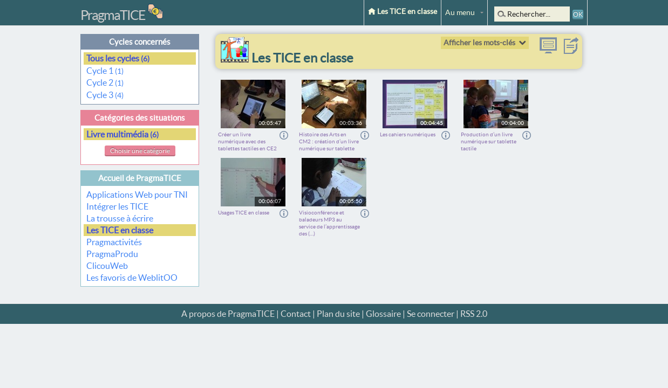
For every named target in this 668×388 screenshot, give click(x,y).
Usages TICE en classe (243, 213)
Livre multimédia (122, 134)
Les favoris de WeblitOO (132, 277)
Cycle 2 (105, 82)
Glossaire (383, 313)
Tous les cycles (117, 58)
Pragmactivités (114, 242)
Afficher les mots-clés (479, 42)
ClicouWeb (107, 266)
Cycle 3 (105, 95)
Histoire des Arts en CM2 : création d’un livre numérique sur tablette (329, 141)
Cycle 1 (105, 70)
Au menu (460, 12)
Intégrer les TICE (117, 206)
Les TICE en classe (402, 11)
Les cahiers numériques (407, 134)
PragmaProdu (112, 254)
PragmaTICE (112, 15)
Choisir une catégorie (140, 150)
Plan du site (338, 313)
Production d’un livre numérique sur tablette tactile (488, 141)
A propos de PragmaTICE (228, 313)
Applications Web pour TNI (137, 194)
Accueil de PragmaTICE (139, 178)
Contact (296, 313)
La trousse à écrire (119, 218)
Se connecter (430, 313)
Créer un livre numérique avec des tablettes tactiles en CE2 (247, 141)
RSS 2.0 (473, 313)
